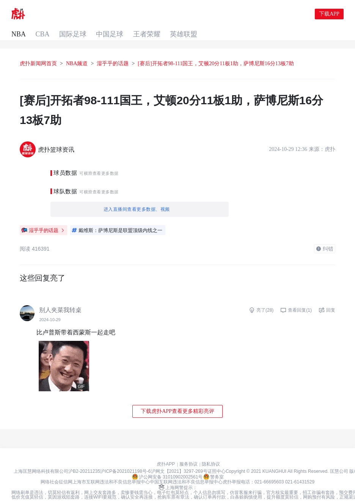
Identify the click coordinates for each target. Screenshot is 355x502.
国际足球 (101, 14)
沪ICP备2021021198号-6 (125, 459)
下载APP (329, 14)
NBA (43, 14)
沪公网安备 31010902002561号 (167, 465)
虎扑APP (166, 452)
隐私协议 (211, 452)
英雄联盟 (217, 14)
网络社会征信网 (56, 470)
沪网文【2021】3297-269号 (179, 459)
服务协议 (188, 452)
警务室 (213, 465)
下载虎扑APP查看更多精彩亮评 (177, 399)
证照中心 (216, 459)
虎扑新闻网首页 (38, 52)
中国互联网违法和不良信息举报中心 (186, 470)
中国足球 (140, 14)
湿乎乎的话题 (113, 52)
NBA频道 (77, 52)
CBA (69, 14)
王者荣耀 (178, 14)
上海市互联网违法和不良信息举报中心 (111, 470)
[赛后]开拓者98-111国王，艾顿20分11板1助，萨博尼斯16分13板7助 (216, 52)
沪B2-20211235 (84, 459)
